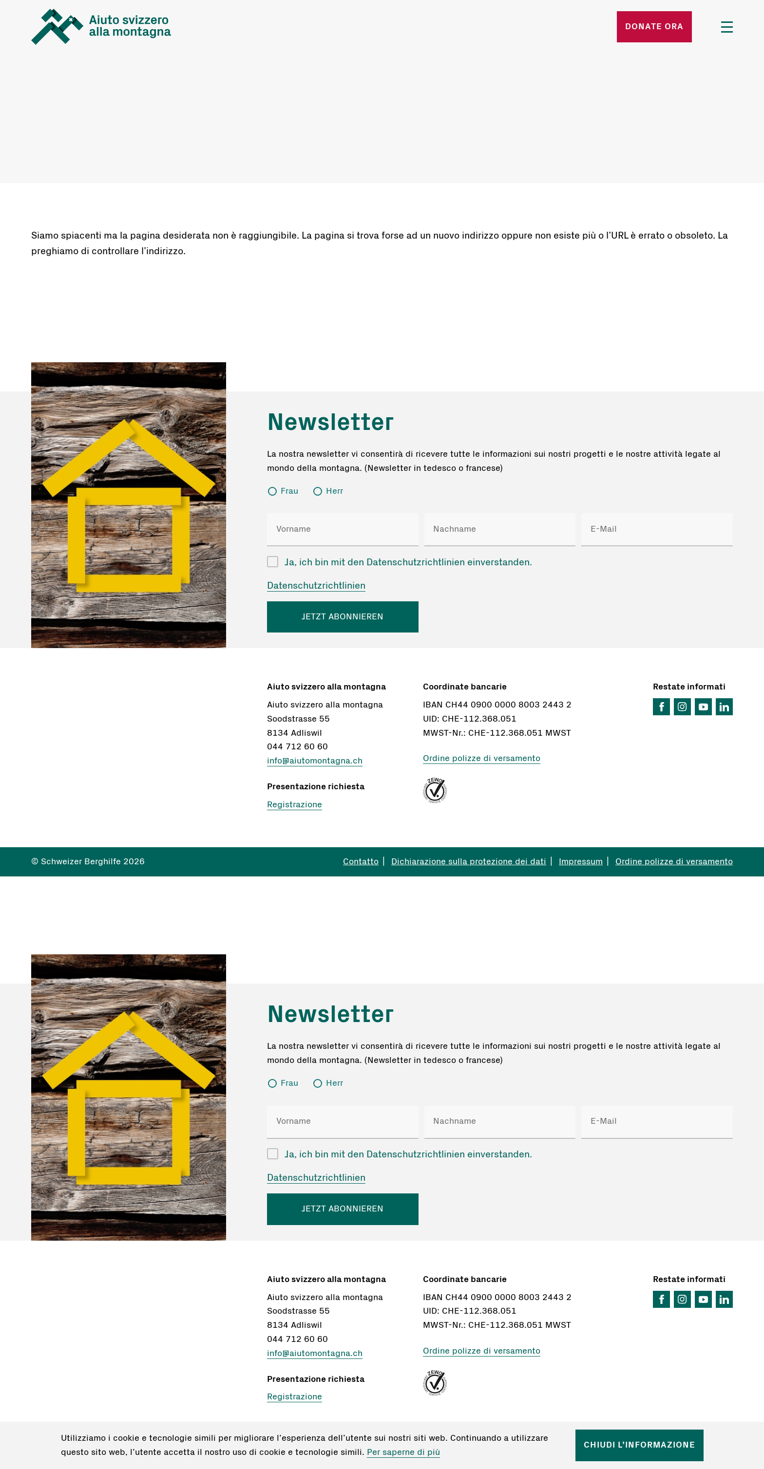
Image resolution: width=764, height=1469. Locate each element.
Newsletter (330, 422)
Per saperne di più (403, 1452)
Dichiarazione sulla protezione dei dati (468, 861)
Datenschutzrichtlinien (316, 586)
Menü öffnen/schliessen (727, 27)
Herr (334, 491)
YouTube (703, 706)
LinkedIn (724, 706)
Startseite (146, 27)
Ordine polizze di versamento (481, 758)
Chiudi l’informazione (639, 1445)
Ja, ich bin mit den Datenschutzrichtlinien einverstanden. (408, 562)
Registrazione (294, 804)
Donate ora (654, 26)
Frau (289, 491)
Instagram (682, 706)
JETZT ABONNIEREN (342, 617)
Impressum (581, 861)
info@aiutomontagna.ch (315, 761)
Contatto (361, 861)
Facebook (661, 706)
